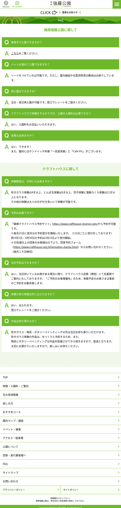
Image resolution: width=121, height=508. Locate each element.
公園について (10, 446)
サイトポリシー (71, 489)
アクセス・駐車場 (13, 438)
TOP (5, 377)
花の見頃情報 (10, 394)
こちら (15, 53)
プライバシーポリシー (14, 489)
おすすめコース (12, 412)
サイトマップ (10, 472)
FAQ (5, 464)
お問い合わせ (10, 481)
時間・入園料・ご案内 (16, 386)
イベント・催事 (12, 429)
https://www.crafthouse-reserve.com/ (75, 224)
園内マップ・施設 (13, 420)
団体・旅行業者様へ (14, 455)
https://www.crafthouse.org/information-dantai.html (46, 247)
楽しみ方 (8, 403)
